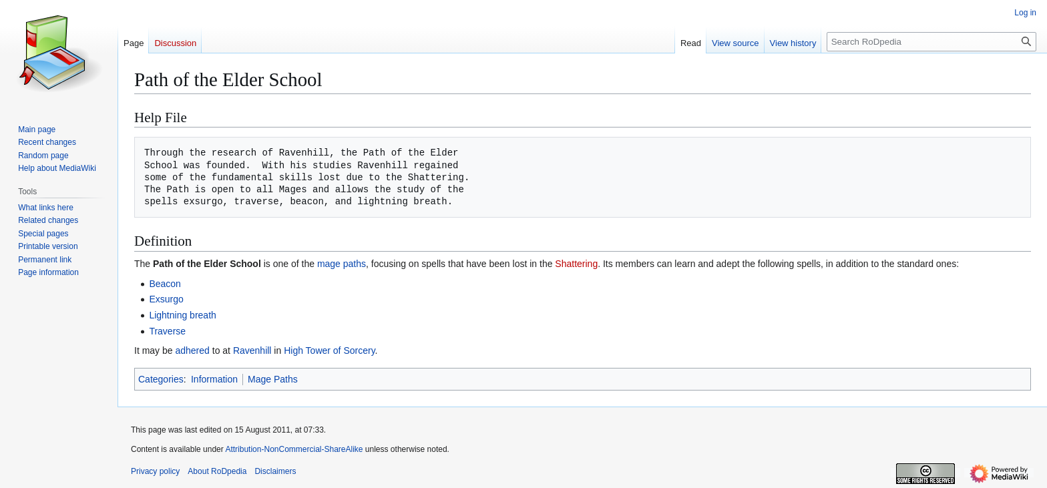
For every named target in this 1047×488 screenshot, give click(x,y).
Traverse (167, 331)
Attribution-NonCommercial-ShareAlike (294, 449)
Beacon (164, 283)
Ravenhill (252, 350)
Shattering (576, 263)
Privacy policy (155, 471)
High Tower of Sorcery (329, 350)
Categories (161, 379)
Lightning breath (182, 315)
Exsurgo (166, 299)
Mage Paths (273, 379)
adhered (192, 350)
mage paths (341, 263)
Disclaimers (275, 471)
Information (214, 379)
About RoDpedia (217, 471)
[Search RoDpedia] (931, 41)
